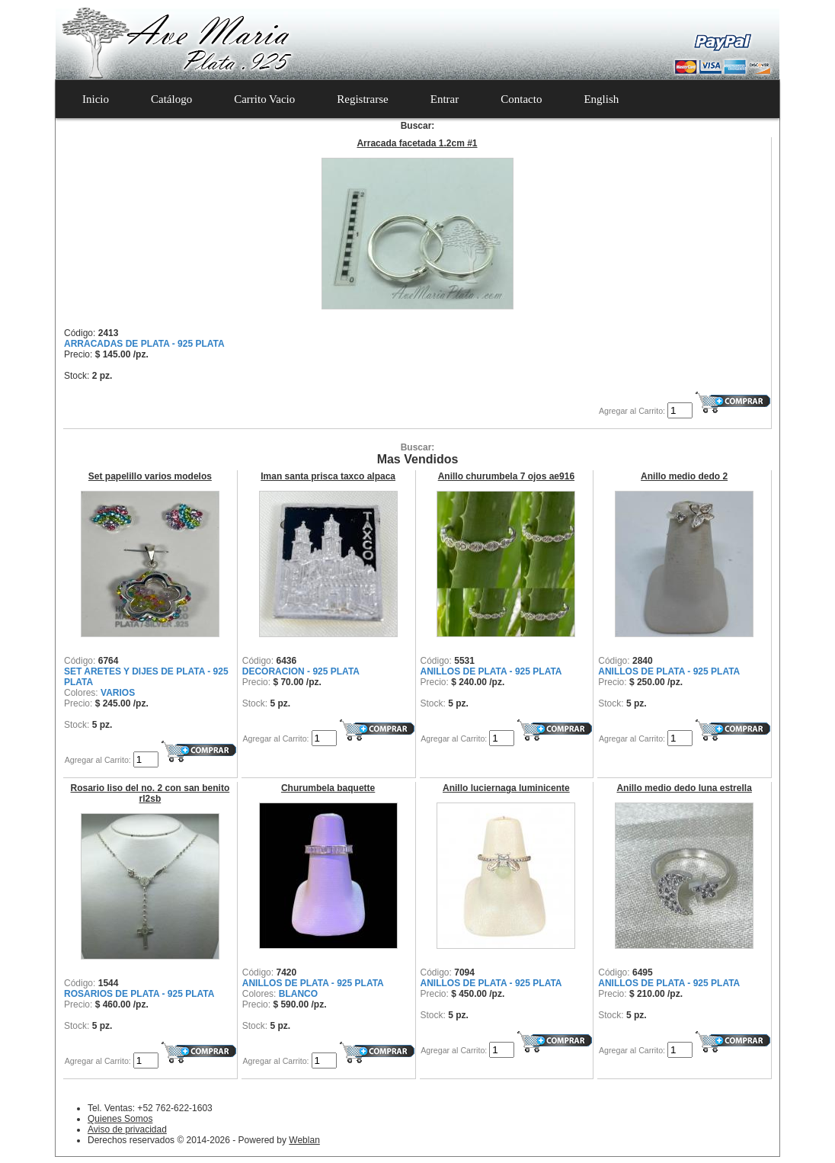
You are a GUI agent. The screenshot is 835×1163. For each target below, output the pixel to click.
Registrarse (362, 99)
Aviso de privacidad (127, 1129)
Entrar (444, 99)
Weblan (304, 1140)
